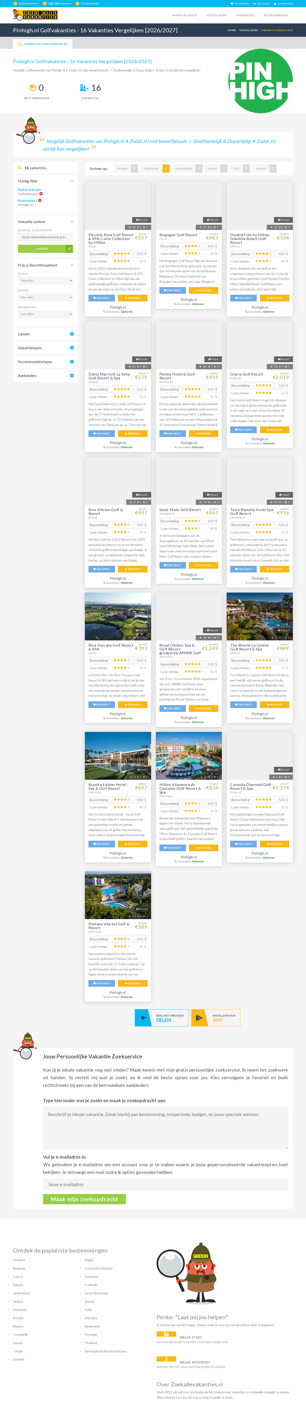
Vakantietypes (30, 347)
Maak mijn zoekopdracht (84, 1199)
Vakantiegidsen (184, 15)
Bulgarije (19, 1268)
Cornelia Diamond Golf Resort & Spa (250, 786)
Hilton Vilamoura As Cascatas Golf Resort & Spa (180, 788)
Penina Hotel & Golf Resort (177, 376)
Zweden (18, 1359)
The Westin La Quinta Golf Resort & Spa (249, 647)
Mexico (18, 1326)
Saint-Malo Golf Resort (180, 509)
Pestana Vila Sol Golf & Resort (109, 925)
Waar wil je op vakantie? (35, 230)
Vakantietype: (30, 189)
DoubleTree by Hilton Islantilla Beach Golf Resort (249, 238)
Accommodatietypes (35, 361)
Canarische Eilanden (99, 1268)
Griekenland (21, 1293)
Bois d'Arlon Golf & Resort (105, 511)
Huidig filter (28, 181)
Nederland (92, 1326)
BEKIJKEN (133, 298)
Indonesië (20, 1310)
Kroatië (18, 1318)
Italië (92, 246)
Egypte (18, 1285)
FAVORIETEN (240, 3)
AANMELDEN (283, 3)
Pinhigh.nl (118, 307)
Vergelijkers (217, 15)
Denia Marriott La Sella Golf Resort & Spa (109, 376)
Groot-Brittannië (96, 1293)
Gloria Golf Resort (246, 374)
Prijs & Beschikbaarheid (37, 265)
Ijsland (89, 1301)
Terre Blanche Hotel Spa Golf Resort (251, 511)
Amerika (19, 1260)
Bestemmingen (276, 15)
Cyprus (18, 1277)
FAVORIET (101, 298)
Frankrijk (167, 513)
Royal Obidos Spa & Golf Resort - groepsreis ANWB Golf (180, 649)
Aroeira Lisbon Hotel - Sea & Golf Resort (108, 786)
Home (232, 30)
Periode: (23, 290)
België (93, 517)
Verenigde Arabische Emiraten (106, 1351)
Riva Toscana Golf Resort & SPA (110, 647)
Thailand (91, 1343)
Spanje (235, 246)
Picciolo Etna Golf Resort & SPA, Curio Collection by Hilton (111, 238)
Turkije (235, 378)
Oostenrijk (20, 1334)
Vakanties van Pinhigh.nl (43, 44)
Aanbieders (245, 15)
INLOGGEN (261, 3)
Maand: (23, 273)
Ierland (18, 1301)
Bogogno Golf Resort (178, 234)
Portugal (166, 382)
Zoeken (42, 249)
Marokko (91, 1318)
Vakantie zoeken (31, 221)
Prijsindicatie (27, 307)
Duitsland (91, 1277)
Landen (24, 334)
